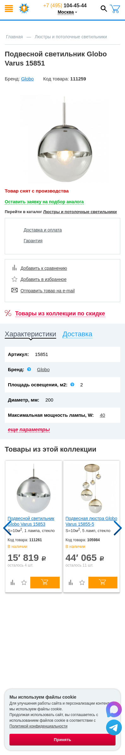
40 (102, 415)
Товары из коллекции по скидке (60, 313)
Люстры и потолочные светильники (80, 211)
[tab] (30, 335)
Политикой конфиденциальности (38, 726)
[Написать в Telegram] (114, 728)
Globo (43, 369)
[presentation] (30, 335)
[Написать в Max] (114, 709)
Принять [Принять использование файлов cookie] (62, 739)
